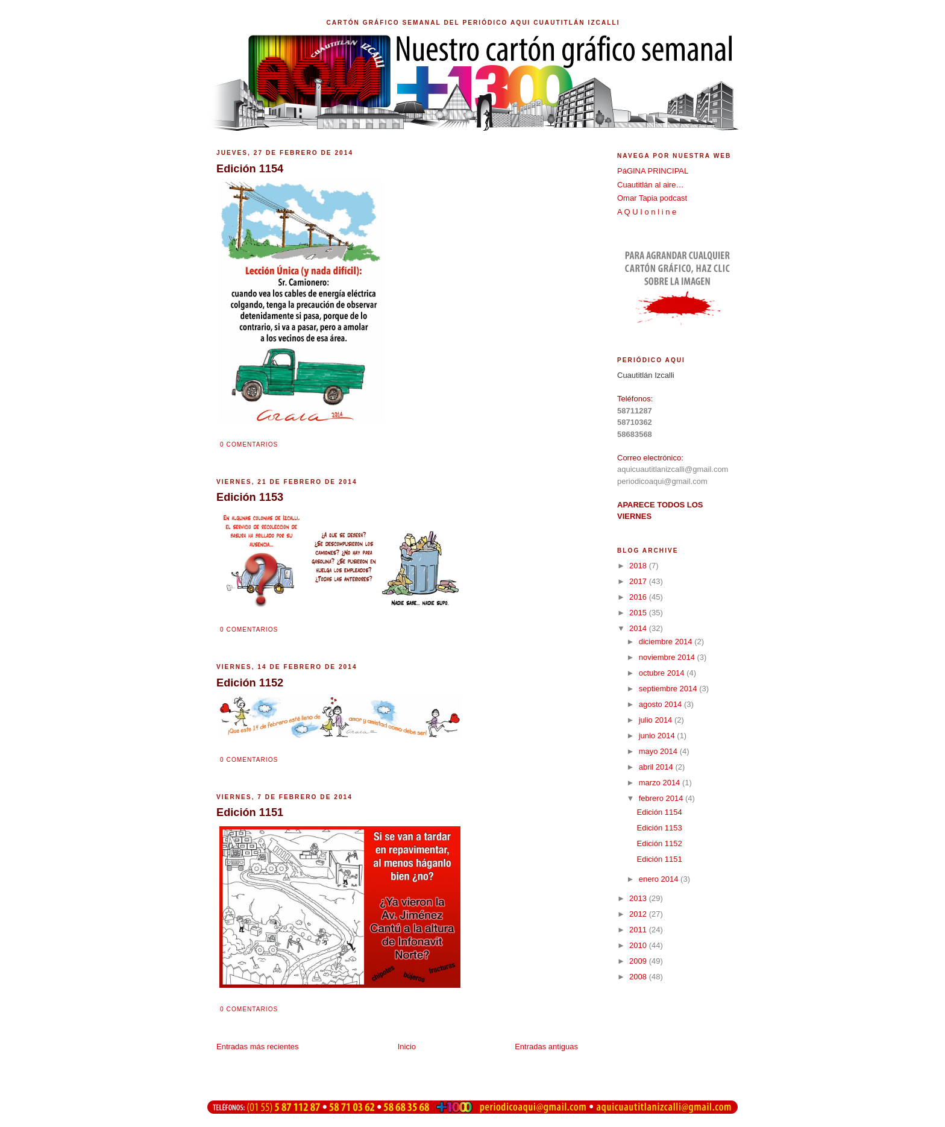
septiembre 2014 (669, 688)
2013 (639, 898)
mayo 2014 (659, 751)
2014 (639, 628)
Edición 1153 (659, 827)
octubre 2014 (663, 672)
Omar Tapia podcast (652, 197)
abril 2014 (657, 766)
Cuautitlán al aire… (650, 184)
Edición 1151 (659, 859)
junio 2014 (658, 735)
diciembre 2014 (667, 641)
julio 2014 (656, 719)
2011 (639, 929)
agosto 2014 (661, 704)
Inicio (407, 1046)
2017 (639, 581)
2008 (639, 976)
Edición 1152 (659, 843)
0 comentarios (249, 444)
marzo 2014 (660, 782)
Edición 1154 (659, 812)
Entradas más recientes (257, 1046)
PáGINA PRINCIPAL (652, 170)
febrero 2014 (662, 798)
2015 (639, 612)
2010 (639, 945)
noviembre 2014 (668, 657)
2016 (639, 596)
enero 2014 (659, 879)
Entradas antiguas (546, 1046)
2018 (639, 565)
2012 (639, 913)
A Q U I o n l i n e (646, 211)
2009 (639, 960)
